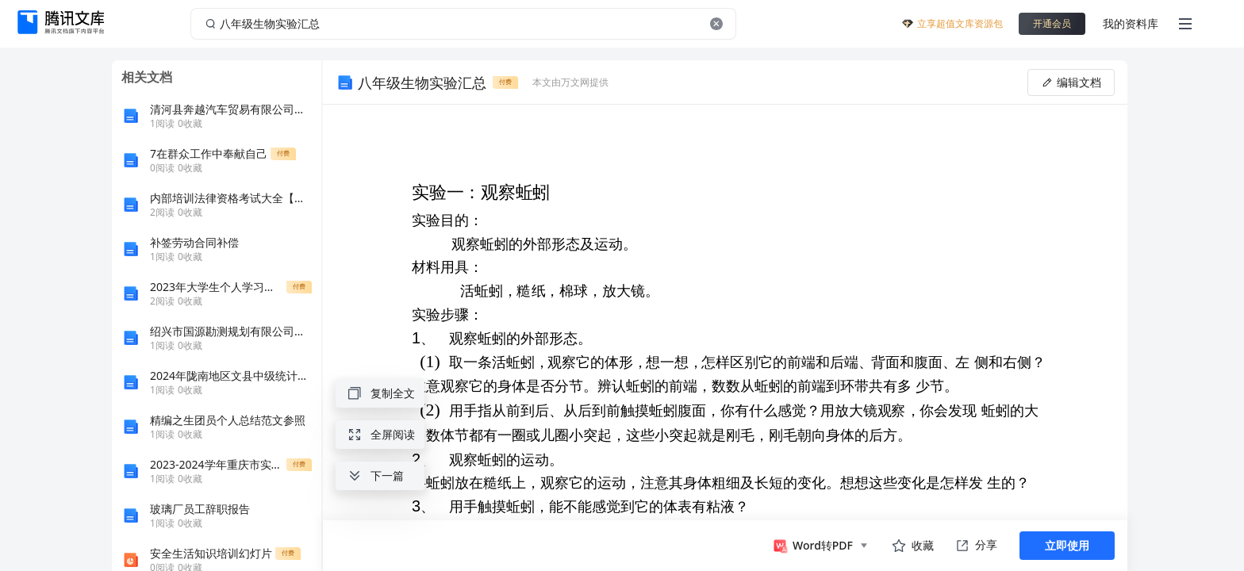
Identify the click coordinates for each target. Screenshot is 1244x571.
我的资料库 (1130, 23)
